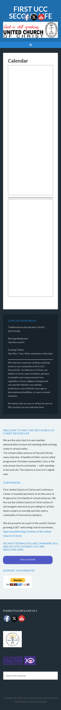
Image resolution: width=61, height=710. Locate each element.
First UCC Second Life (30, 12)
